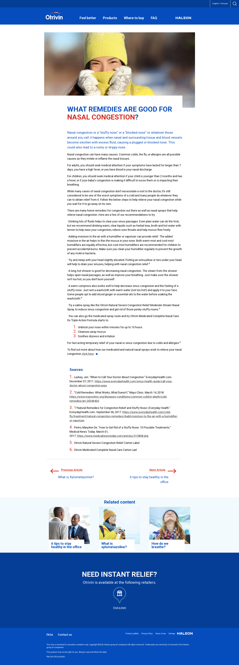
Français (224, 3)
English (215, 3)
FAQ (154, 18)
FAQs (49, 634)
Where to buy (134, 18)
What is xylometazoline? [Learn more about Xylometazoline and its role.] (114, 545)
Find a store (119, 607)
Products (110, 18)
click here (88, 353)
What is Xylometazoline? (76, 477)
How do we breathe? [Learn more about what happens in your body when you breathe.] (160, 545)
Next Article (157, 470)
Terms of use (160, 634)
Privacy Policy (147, 634)
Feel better (88, 18)
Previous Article (72, 470)
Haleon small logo (185, 634)
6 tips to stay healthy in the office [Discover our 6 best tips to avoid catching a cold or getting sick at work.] (66, 545)
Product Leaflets (132, 634)
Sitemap (171, 634)
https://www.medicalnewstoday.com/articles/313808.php (113, 435)
